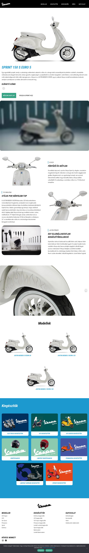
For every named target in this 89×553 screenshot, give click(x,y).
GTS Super (4, 516)
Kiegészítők (54, 4)
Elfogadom (41, 550)
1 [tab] (38, 313)
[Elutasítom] (87, 548)
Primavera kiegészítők (74, 458)
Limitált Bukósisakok (44, 458)
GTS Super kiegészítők (74, 433)
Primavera (4, 523)
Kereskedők (65, 4)
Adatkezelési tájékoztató (72, 523)
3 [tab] (43, 313)
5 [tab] (48, 313)
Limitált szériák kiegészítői (30, 483)
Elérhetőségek (69, 516)
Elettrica (4, 527)
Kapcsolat (82, 4)
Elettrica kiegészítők (15, 433)
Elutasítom (49, 550)
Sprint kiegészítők (38, 527)
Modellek (44, 4)
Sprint (3, 525)
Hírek (73, 4)
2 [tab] (40, 313)
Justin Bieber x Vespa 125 (66, 355)
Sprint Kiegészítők (59, 483)
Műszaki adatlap (9, 95)
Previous (3, 290)
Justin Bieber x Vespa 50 (22, 355)
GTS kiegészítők (44, 433)
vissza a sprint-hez (26, 95)
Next (86, 290)
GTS (3, 518)
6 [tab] (51, 313)
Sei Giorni (4, 520)
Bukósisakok (15, 458)
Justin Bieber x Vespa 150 (44, 389)
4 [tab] (46, 313)
